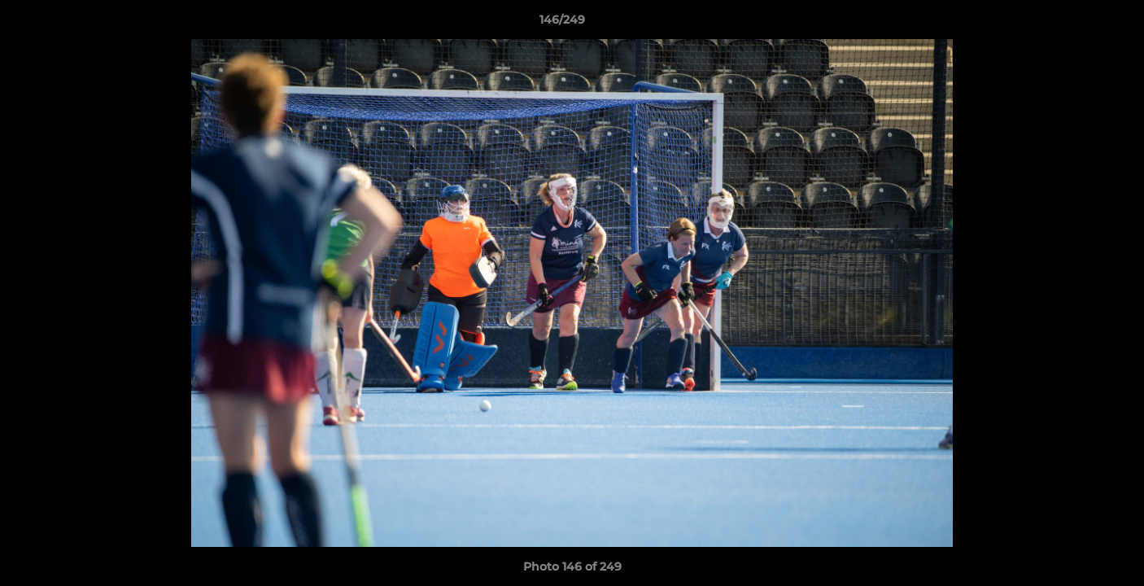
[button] (1075, 23)
